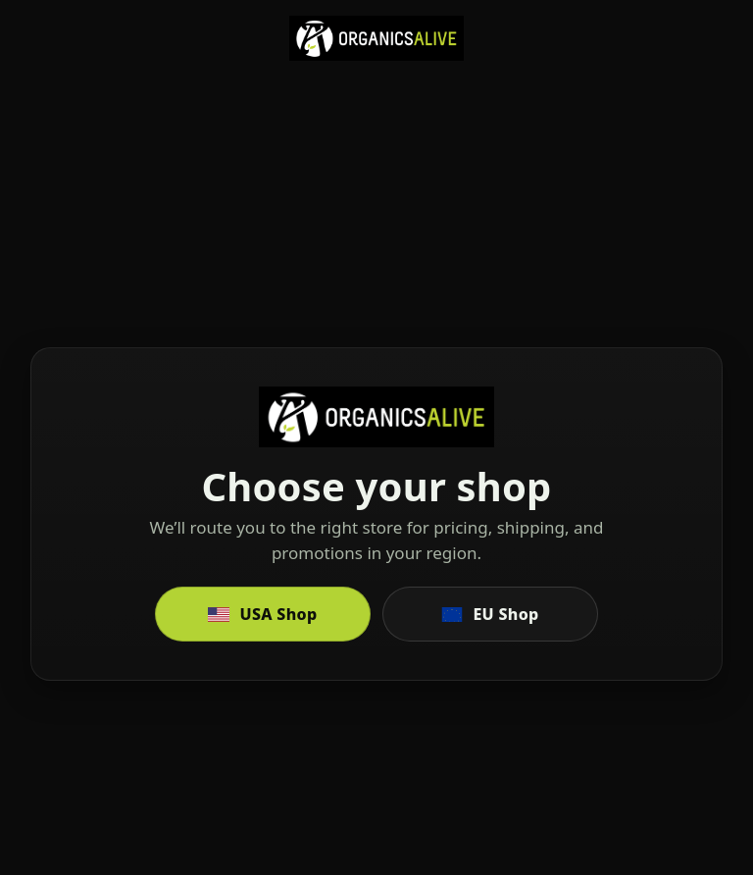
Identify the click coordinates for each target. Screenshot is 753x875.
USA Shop (262, 614)
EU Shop (489, 614)
